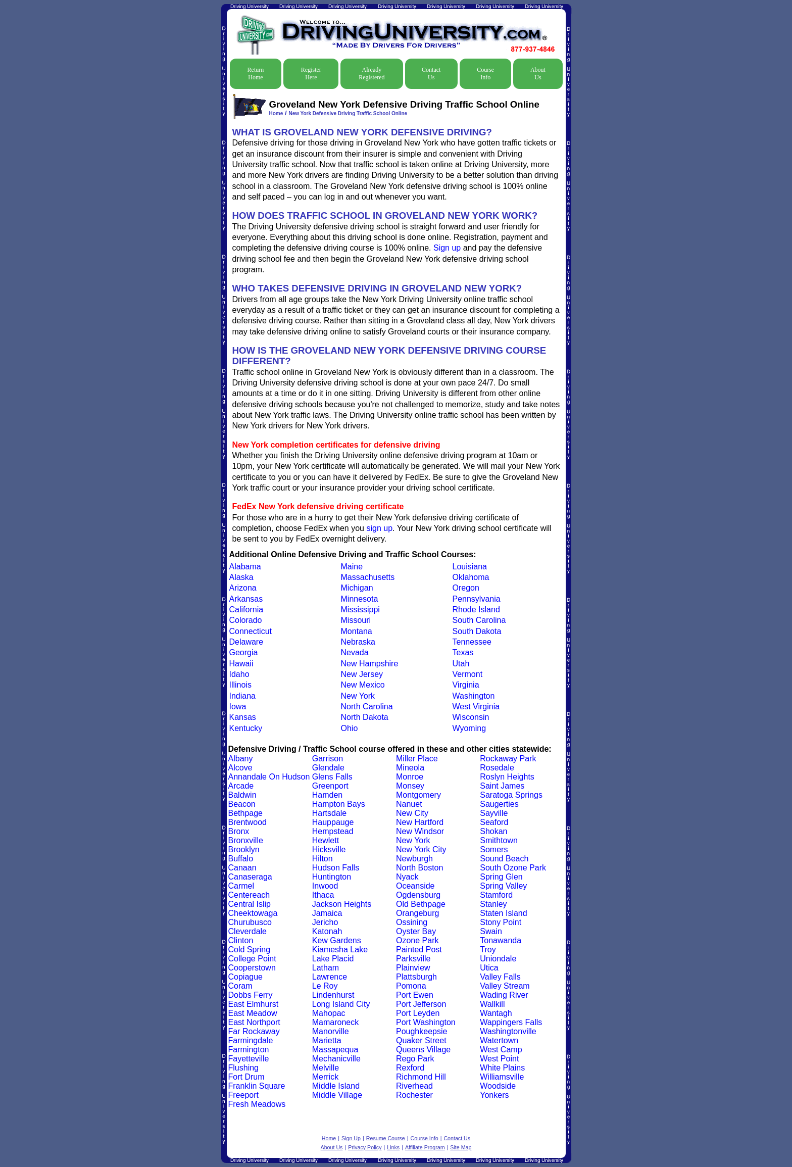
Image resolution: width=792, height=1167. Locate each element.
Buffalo (241, 858)
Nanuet (409, 804)
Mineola (410, 767)
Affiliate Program (425, 1147)
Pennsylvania (477, 599)
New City (412, 813)
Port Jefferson (421, 1004)
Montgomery (418, 795)
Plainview (413, 967)
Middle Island (336, 1086)
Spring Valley (503, 886)
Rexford (410, 1067)
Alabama (245, 566)
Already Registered (371, 73)
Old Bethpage (420, 904)
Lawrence (329, 976)
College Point (252, 958)
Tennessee (472, 642)
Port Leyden (417, 1013)
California (246, 609)
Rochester (414, 1095)
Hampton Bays (338, 804)
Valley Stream (504, 986)
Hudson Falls (335, 867)
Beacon (242, 804)
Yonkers (494, 1095)
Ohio (349, 728)
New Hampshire (370, 663)
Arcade (241, 786)
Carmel (241, 886)
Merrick (325, 1077)
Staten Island (503, 913)
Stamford (496, 895)
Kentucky (246, 728)
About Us (538, 73)
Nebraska (358, 642)
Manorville (330, 1031)
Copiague (245, 976)
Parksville (413, 958)
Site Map (460, 1147)
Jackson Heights (341, 904)
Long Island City (341, 1004)
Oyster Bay (416, 931)
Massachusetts (368, 577)
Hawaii (241, 663)
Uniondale (498, 958)
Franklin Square (256, 1086)
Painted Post (419, 949)
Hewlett (325, 840)
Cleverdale (247, 931)
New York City (421, 849)
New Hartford (419, 822)
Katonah (327, 931)
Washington (474, 696)
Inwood (325, 886)
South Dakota (477, 631)
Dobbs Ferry (250, 995)
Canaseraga (250, 876)
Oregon (466, 588)
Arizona (243, 588)
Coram (240, 986)
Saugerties (499, 804)
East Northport (254, 1022)
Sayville (494, 813)
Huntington (331, 876)
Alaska (241, 577)
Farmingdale (250, 1040)
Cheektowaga (253, 913)
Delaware (246, 642)
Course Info (485, 73)
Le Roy (325, 986)
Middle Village (337, 1095)
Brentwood (247, 822)
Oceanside (415, 886)
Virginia (466, 684)
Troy (488, 949)
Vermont (468, 674)
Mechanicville (336, 1058)
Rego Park (415, 1058)
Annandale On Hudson (269, 776)
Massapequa (335, 1049)
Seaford (494, 822)
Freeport (243, 1095)
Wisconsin (471, 717)
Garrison (327, 758)
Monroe (409, 776)
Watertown (499, 1040)
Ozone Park (417, 940)
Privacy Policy (364, 1147)
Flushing (243, 1067)
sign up (379, 528)
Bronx (239, 831)
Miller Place (417, 758)
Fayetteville (248, 1058)
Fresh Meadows (257, 1104)
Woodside (498, 1086)
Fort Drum (246, 1077)
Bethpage (245, 813)
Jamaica (327, 913)
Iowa (237, 706)
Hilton (322, 858)
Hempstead (333, 831)
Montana (356, 631)
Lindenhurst (333, 995)
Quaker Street (421, 1040)
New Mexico (363, 684)
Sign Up (351, 1138)
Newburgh (414, 858)
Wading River (504, 995)
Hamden (327, 795)
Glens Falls (332, 776)
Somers (494, 849)
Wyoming (469, 728)
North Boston (419, 867)
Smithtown (499, 840)
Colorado (245, 620)
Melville (325, 1067)
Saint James (502, 786)
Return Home (255, 73)
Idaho (239, 674)
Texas (463, 652)
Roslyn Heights (507, 776)
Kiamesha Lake (340, 949)
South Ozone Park (513, 867)
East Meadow (252, 1013)
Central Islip (249, 904)
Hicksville (329, 849)
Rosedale (497, 767)
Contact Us (431, 73)
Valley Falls (500, 976)
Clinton (241, 940)
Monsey (410, 786)
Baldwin (242, 795)
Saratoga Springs (511, 795)
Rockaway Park (508, 758)
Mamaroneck (335, 1022)
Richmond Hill (421, 1077)
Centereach (249, 895)
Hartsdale (329, 813)
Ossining (411, 922)
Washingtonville (508, 1031)
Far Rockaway (254, 1031)
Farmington (248, 1049)
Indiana (242, 696)
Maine (352, 566)
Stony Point (500, 922)
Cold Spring (249, 949)
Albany (240, 758)
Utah (461, 663)
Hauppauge (333, 822)
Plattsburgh (416, 976)
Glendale (328, 767)
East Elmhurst (253, 1004)
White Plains (502, 1067)
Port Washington (426, 1022)
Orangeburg (417, 913)
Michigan (357, 588)
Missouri (356, 620)
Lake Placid (333, 958)
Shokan (493, 831)
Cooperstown (252, 967)
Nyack (407, 876)
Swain (491, 931)
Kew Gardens (336, 940)
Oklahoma (471, 577)
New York (358, 696)
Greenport (330, 786)
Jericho (325, 922)
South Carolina (479, 620)
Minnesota (359, 599)
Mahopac (328, 1013)
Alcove (240, 767)
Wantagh (496, 1013)
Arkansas (246, 599)
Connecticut (250, 631)
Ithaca (323, 895)
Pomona (411, 986)
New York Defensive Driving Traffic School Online (347, 113)
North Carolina (367, 706)
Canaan (242, 867)
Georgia (243, 652)
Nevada (355, 652)
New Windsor (420, 831)
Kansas (242, 717)
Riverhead (414, 1086)
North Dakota (364, 717)
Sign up (447, 248)
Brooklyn (244, 849)
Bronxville (245, 840)
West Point (499, 1058)
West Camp (501, 1049)
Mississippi (360, 609)
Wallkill (492, 1004)
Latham (325, 967)
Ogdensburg (418, 895)
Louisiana (470, 566)
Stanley (493, 904)
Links (393, 1147)
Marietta (326, 1040)
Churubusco (250, 922)
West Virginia (476, 706)
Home (276, 113)
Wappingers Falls (511, 1022)
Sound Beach (504, 858)
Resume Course (385, 1138)
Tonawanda (500, 940)
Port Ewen (414, 995)
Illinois (240, 684)
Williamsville (502, 1077)
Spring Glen (501, 876)
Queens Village (423, 1049)
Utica (489, 967)
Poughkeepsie (421, 1031)
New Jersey (362, 674)
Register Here (311, 73)
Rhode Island (476, 609)
